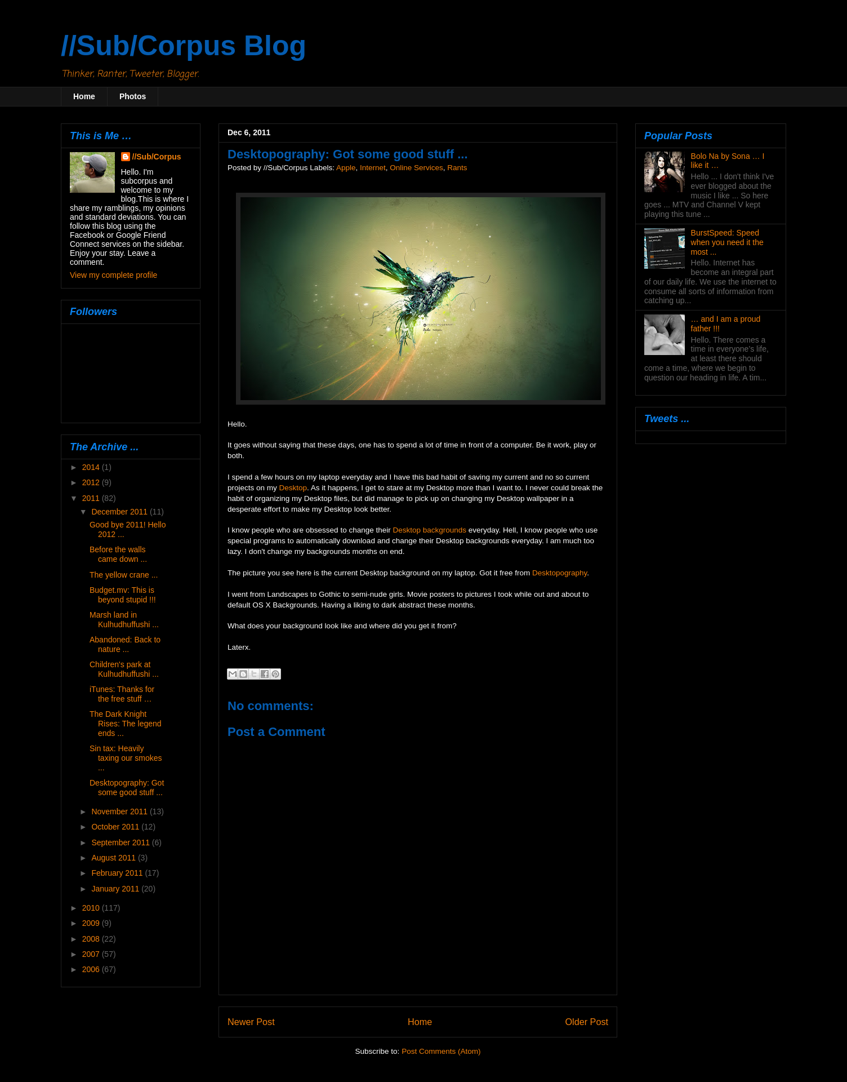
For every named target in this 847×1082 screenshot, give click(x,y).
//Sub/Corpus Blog (183, 45)
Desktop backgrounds (429, 530)
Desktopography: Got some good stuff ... (127, 787)
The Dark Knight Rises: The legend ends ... (126, 723)
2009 (92, 923)
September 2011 (121, 842)
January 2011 (116, 888)
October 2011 (116, 826)
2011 (92, 498)
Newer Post (251, 1022)
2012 (92, 482)
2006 (92, 969)
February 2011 (118, 872)
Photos (132, 96)
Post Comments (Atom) (441, 1051)
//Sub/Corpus (156, 156)
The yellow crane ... (124, 574)
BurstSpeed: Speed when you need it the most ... (727, 242)
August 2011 (114, 857)
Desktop (293, 488)
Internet (373, 167)
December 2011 (120, 511)
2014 (92, 467)
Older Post (586, 1022)
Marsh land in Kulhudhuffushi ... (124, 619)
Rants (457, 167)
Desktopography (559, 573)
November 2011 (120, 811)
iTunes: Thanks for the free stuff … (122, 694)
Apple (346, 167)
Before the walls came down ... (118, 554)
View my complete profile (113, 275)
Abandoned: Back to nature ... (125, 644)
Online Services (416, 167)
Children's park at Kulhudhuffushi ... (124, 669)
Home (84, 96)
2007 (92, 954)
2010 (92, 907)
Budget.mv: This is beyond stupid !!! (123, 595)
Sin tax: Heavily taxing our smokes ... (126, 758)
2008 (92, 938)
